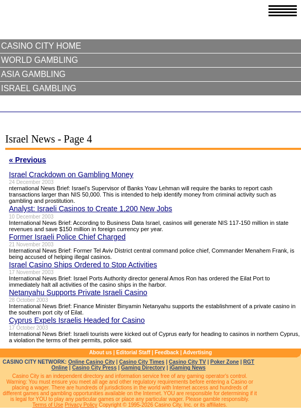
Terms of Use (48, 405)
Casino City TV (187, 362)
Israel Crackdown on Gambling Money (71, 174)
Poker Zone (224, 362)
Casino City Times (142, 362)
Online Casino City (91, 362)
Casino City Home (41, 45)
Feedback (167, 352)
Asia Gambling (33, 74)
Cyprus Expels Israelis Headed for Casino (77, 320)
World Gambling (39, 60)
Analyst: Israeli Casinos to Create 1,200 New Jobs (90, 208)
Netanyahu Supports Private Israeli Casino (78, 292)
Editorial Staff (133, 352)
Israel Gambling (39, 88)
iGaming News (187, 368)
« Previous (27, 160)
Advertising (197, 352)
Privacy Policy (80, 405)
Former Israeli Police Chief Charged (67, 237)
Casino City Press (94, 368)
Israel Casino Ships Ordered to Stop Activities (83, 264)
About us (100, 352)
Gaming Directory (143, 368)
